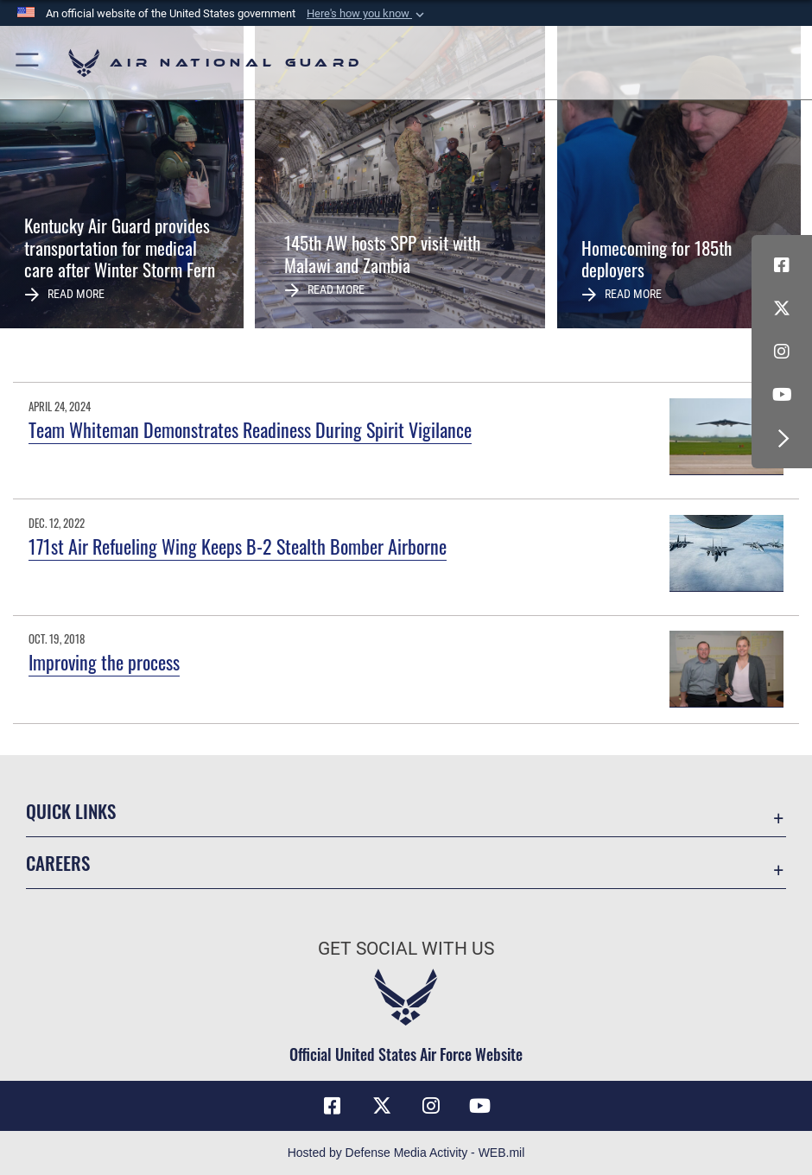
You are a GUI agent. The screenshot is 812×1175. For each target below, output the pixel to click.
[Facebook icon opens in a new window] (781, 265)
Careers (58, 862)
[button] (367, 13)
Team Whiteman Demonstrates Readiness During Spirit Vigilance (250, 429)
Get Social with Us (406, 948)
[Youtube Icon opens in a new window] (781, 394)
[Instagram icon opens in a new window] (781, 351)
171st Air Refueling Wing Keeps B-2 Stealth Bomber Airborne (238, 546)
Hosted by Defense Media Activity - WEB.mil (406, 1152)
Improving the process (104, 662)
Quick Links (71, 810)
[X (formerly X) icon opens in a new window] (781, 308)
